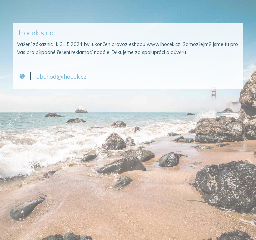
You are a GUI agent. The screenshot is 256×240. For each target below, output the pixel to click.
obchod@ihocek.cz (61, 76)
